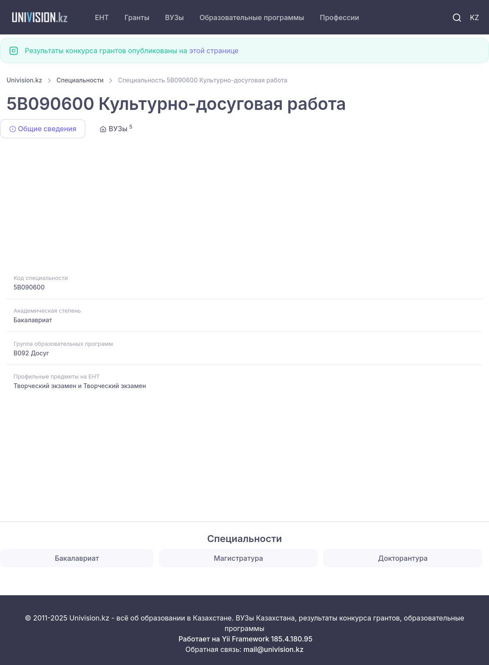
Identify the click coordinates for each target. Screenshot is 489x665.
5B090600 (28, 287)
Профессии (339, 17)
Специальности (80, 80)
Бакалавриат (32, 320)
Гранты (137, 17)
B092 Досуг (31, 353)
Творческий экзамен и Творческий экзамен (79, 385)
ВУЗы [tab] (116, 128)
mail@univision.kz (273, 649)
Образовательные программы (251, 17)
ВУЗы (174, 17)
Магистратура (238, 558)
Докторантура (403, 558)
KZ (474, 17)
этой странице (213, 50)
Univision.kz (24, 80)
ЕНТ (102, 17)
